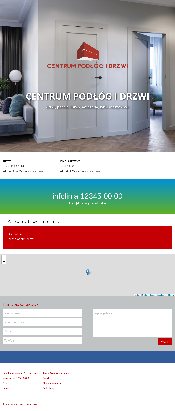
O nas (6, 383)
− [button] (4, 262)
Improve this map (167, 295)
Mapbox (145, 295)
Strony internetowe (52, 383)
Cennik (46, 378)
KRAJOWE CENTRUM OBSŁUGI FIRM (23, 404)
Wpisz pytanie (132, 323)
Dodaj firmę (48, 388)
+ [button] (4, 257)
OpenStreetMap (155, 295)
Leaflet (137, 295)
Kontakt (6, 388)
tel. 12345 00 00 (12, 170)
